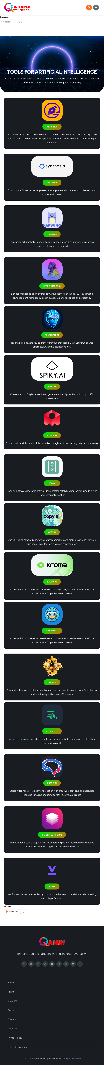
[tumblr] (73, 964)
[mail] (80, 964)
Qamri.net (41, 1058)
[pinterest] (45, 964)
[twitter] (31, 964)
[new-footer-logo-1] (17, 3)
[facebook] (24, 964)
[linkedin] (59, 964)
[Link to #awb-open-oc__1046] (89, 7)
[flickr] (66, 964)
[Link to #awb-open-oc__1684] (96, 7)
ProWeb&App (55, 1058)
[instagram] (38, 964)
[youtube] (52, 964)
